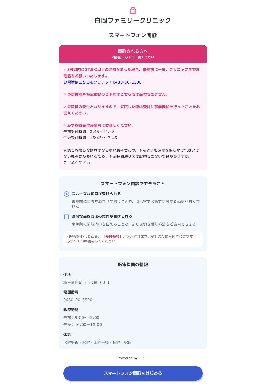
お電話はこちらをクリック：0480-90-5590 (102, 82)
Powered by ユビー (133, 358)
